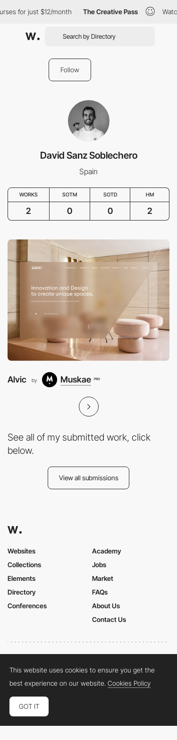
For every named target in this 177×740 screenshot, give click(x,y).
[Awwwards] (32, 36)
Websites (21, 551)
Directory (22, 592)
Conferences (27, 606)
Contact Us (109, 619)
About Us (106, 606)
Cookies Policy (129, 683)
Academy (106, 551)
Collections (24, 565)
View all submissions (88, 478)
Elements (21, 578)
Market (102, 578)
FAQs (100, 592)
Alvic (17, 379)
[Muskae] (71, 379)
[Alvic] (88, 300)
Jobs (99, 565)
